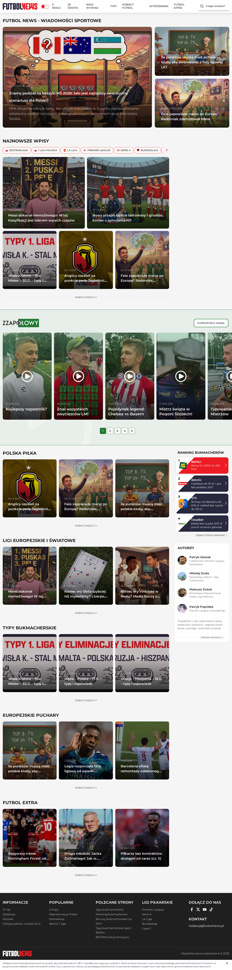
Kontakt (8, 919)
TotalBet (197, 520)
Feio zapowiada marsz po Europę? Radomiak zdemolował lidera (187, 113)
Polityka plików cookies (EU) (21, 923)
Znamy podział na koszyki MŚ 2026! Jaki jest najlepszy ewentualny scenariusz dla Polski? (76, 96)
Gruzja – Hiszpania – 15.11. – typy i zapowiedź (141, 683)
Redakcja (9, 914)
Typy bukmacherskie (109, 909)
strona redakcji (213, 637)
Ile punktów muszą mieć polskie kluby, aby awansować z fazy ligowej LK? (191, 62)
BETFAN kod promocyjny (112, 937)
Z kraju (56, 6)
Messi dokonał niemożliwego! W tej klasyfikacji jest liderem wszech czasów (43, 220)
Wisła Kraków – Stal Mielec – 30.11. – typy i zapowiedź (29, 280)
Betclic (196, 480)
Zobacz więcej (86, 297)
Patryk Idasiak (200, 557)
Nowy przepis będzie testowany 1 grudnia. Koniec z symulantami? (126, 218)
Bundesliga (147, 150)
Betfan (196, 462)
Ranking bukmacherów (112, 914)
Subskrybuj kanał (211, 323)
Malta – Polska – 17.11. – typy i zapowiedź (85, 681)
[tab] (103, 431)
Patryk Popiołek (201, 607)
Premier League (97, 150)
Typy (113, 6)
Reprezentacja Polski (63, 914)
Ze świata (73, 6)
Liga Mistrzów (205, 596)
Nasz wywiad (92, 6)
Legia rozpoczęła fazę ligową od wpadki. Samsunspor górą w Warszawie (85, 773)
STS (194, 498)
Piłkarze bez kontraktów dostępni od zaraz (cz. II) (142, 858)
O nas (6, 909)
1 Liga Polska (45, 150)
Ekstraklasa (16, 150)
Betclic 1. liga (211, 577)
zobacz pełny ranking (211, 535)
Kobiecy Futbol (128, 6)
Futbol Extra (179, 6)
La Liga (70, 150)
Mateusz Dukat (200, 589)
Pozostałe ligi (217, 610)
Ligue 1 (146, 928)
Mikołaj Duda (199, 573)
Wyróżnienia (158, 6)
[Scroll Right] (166, 150)
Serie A (123, 150)
